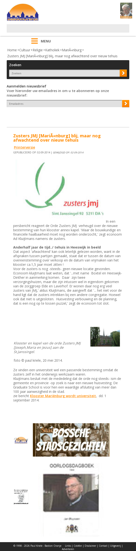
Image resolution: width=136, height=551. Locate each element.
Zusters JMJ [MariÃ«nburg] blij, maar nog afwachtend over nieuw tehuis (62, 56)
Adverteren (68, 549)
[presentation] (35, 115)
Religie (38, 50)
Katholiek (52, 50)
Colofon (78, 545)
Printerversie (24, 147)
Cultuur (24, 50)
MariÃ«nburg (72, 50)
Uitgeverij (115, 545)
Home (12, 50)
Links (68, 545)
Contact (103, 545)
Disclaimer (90, 545)
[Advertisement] (63, 31)
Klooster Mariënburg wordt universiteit (63, 396)
